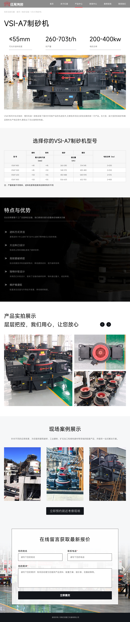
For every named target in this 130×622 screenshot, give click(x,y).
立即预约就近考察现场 (65, 511)
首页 (52, 4)
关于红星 (64, 4)
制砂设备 (25, 12)
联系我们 (122, 4)
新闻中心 (93, 4)
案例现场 (107, 4)
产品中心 (79, 4)
